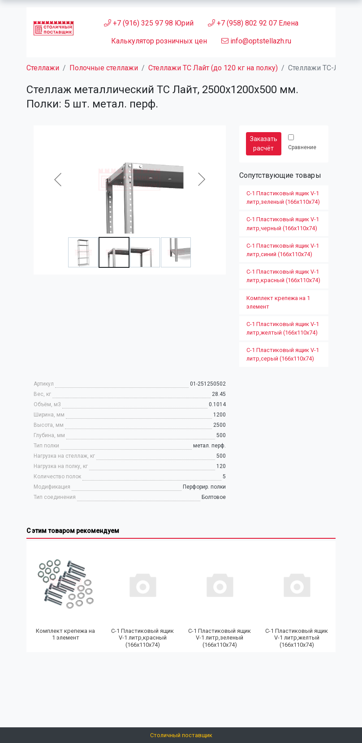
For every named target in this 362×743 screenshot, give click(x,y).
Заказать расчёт (263, 143)
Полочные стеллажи (103, 68)
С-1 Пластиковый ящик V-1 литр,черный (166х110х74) (282, 223)
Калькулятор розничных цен (159, 41)
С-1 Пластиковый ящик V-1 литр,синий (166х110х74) (282, 250)
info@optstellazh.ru (256, 41)
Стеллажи (42, 68)
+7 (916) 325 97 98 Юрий (149, 23)
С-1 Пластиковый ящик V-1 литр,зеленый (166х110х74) (283, 197)
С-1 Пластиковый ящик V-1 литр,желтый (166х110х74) (282, 328)
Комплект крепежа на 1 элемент (278, 302)
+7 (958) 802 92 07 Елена (253, 23)
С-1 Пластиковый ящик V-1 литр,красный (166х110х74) (283, 275)
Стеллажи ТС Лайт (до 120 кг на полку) (213, 68)
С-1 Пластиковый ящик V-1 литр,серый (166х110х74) (282, 354)
